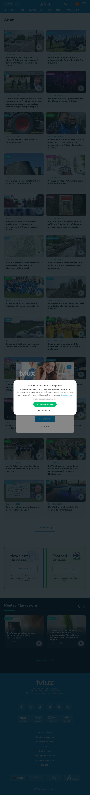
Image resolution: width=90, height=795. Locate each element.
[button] (45, 399)
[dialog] (45, 397)
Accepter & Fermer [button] (45, 404)
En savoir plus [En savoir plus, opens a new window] (66, 395)
